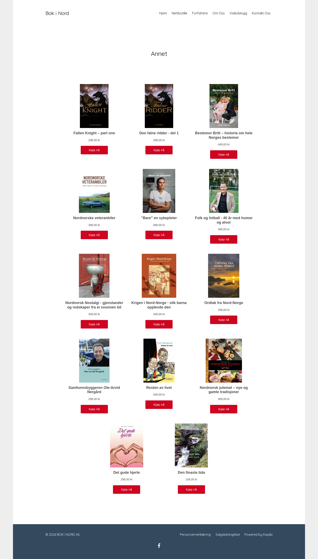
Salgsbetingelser (228, 534)
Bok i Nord (57, 13)
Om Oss (219, 13)
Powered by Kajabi (258, 534)
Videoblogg (238, 13)
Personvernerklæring (195, 534)
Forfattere (200, 13)
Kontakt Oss (261, 13)
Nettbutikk (179, 13)
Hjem (163, 13)
